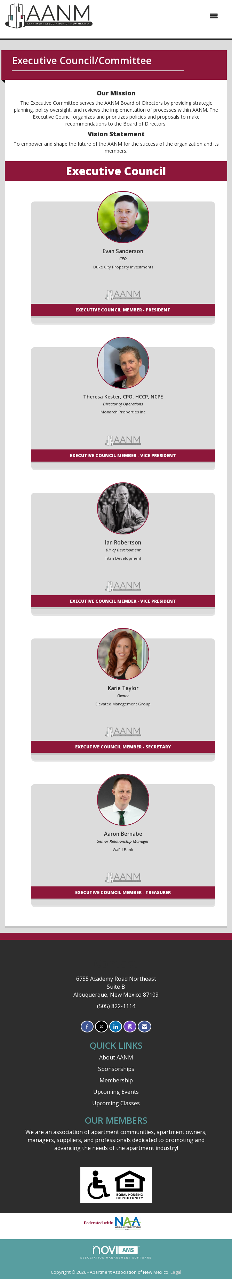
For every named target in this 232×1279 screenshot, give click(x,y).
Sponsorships (116, 1069)
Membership (116, 1080)
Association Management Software (116, 1252)
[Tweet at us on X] (101, 1027)
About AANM (116, 1057)
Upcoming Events (116, 1092)
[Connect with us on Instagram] (129, 1027)
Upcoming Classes (116, 1103)
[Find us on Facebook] (87, 1027)
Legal (175, 1272)
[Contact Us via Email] (144, 1027)
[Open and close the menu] (159, 16)
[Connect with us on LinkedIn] (115, 1027)
